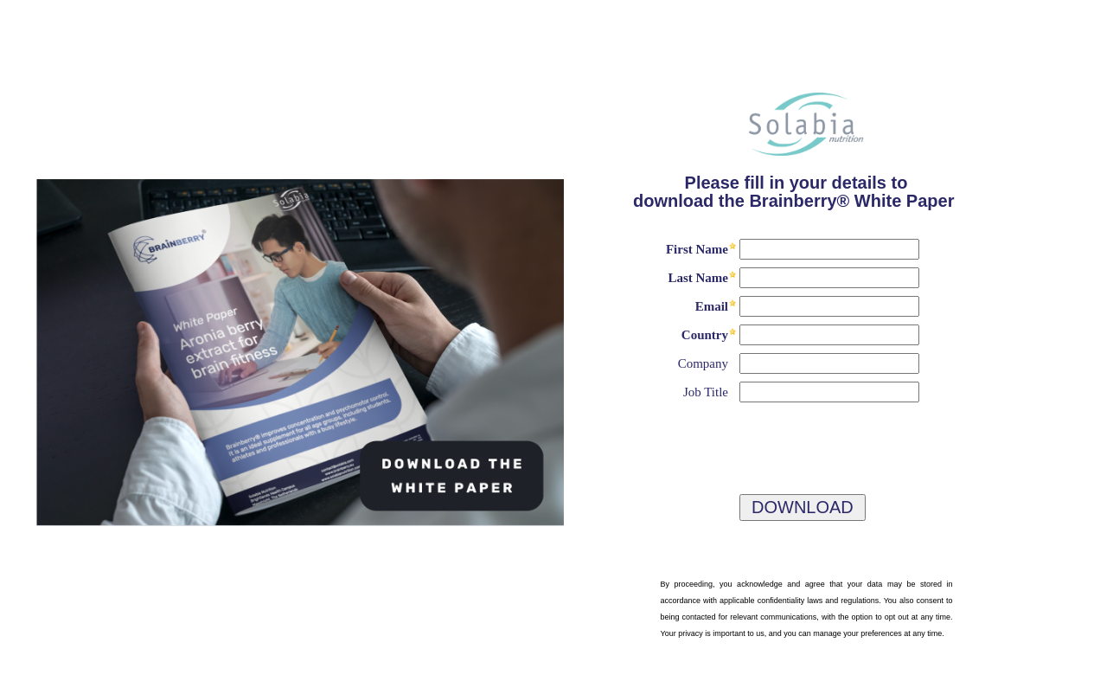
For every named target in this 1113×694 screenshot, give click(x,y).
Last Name (698, 278)
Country (704, 335)
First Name (697, 249)
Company (703, 363)
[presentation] (732, 441)
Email (711, 306)
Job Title (705, 392)
